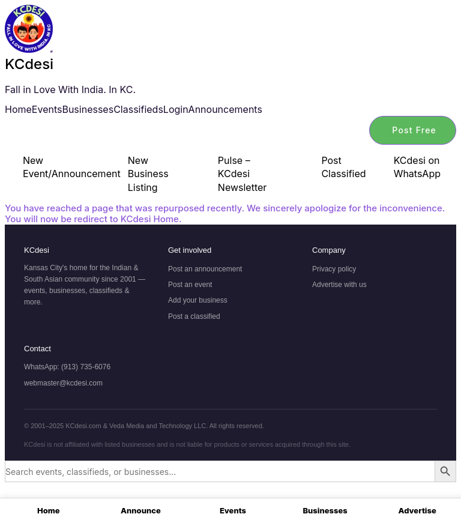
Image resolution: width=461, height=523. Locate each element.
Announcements (225, 109)
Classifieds (138, 109)
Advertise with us (339, 284)
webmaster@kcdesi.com (63, 383)
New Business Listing (148, 173)
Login (175, 109)
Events (47, 109)
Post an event (190, 284)
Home (18, 109)
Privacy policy (334, 269)
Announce (141, 510)
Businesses (87, 109)
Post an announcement (205, 269)
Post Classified (343, 167)
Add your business (197, 300)
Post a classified (194, 316)
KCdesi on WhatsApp (417, 167)
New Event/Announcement (62, 167)
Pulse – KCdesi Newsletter (242, 173)
